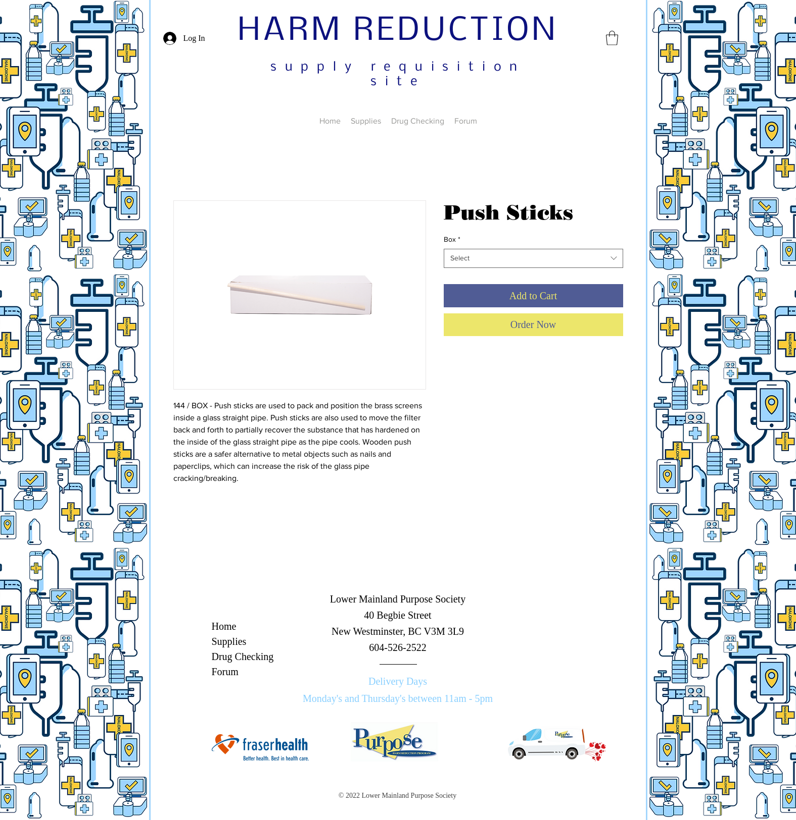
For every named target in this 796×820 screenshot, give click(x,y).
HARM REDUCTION (398, 31)
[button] (612, 38)
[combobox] (533, 258)
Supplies (229, 641)
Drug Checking (243, 656)
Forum (225, 671)
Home (224, 626)
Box (452, 239)
